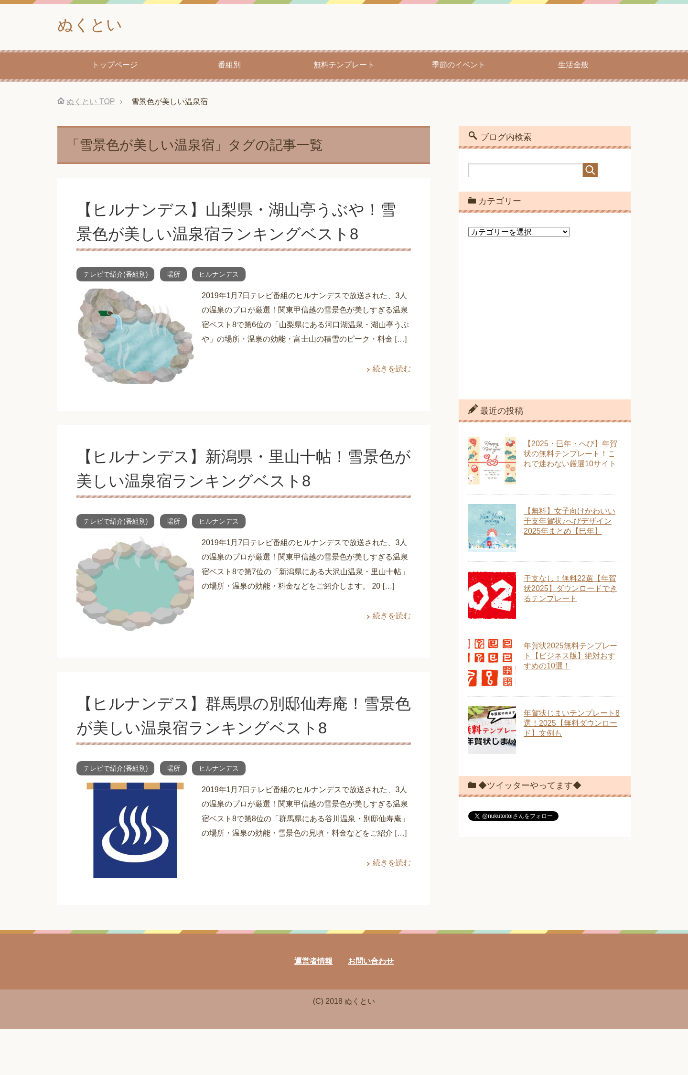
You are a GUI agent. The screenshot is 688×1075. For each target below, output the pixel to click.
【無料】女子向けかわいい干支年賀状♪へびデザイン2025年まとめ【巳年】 (569, 523)
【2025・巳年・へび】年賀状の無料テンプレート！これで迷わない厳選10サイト (570, 455)
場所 (173, 276)
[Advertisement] (544, 327)
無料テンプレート (344, 67)
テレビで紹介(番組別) (115, 276)
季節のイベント (458, 67)
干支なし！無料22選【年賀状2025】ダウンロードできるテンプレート (570, 590)
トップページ (115, 67)
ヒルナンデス (219, 276)
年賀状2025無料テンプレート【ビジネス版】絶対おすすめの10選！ (570, 658)
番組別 (229, 67)
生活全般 (573, 67)
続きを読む (392, 370)
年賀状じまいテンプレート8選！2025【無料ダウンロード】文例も (572, 725)
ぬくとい (92, 25)
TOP (90, 103)
